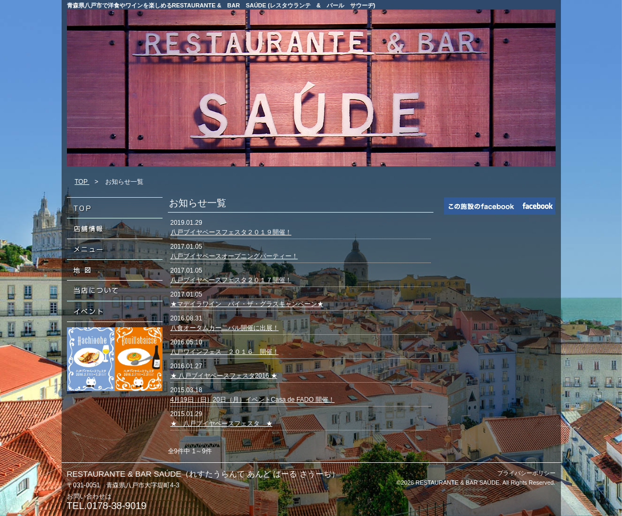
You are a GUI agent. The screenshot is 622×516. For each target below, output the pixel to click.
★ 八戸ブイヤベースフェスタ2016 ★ (224, 375)
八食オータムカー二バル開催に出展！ (225, 328)
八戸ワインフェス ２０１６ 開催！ (225, 352)
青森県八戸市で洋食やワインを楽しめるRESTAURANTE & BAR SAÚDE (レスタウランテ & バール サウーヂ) (221, 5)
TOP (82, 181)
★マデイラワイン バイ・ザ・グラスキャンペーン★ (247, 304)
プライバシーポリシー (526, 473)
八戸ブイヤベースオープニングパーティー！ (234, 256)
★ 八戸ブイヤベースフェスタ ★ (221, 423)
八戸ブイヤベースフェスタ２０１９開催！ (231, 232)
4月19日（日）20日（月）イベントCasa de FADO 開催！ (253, 399)
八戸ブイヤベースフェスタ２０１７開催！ (231, 280)
